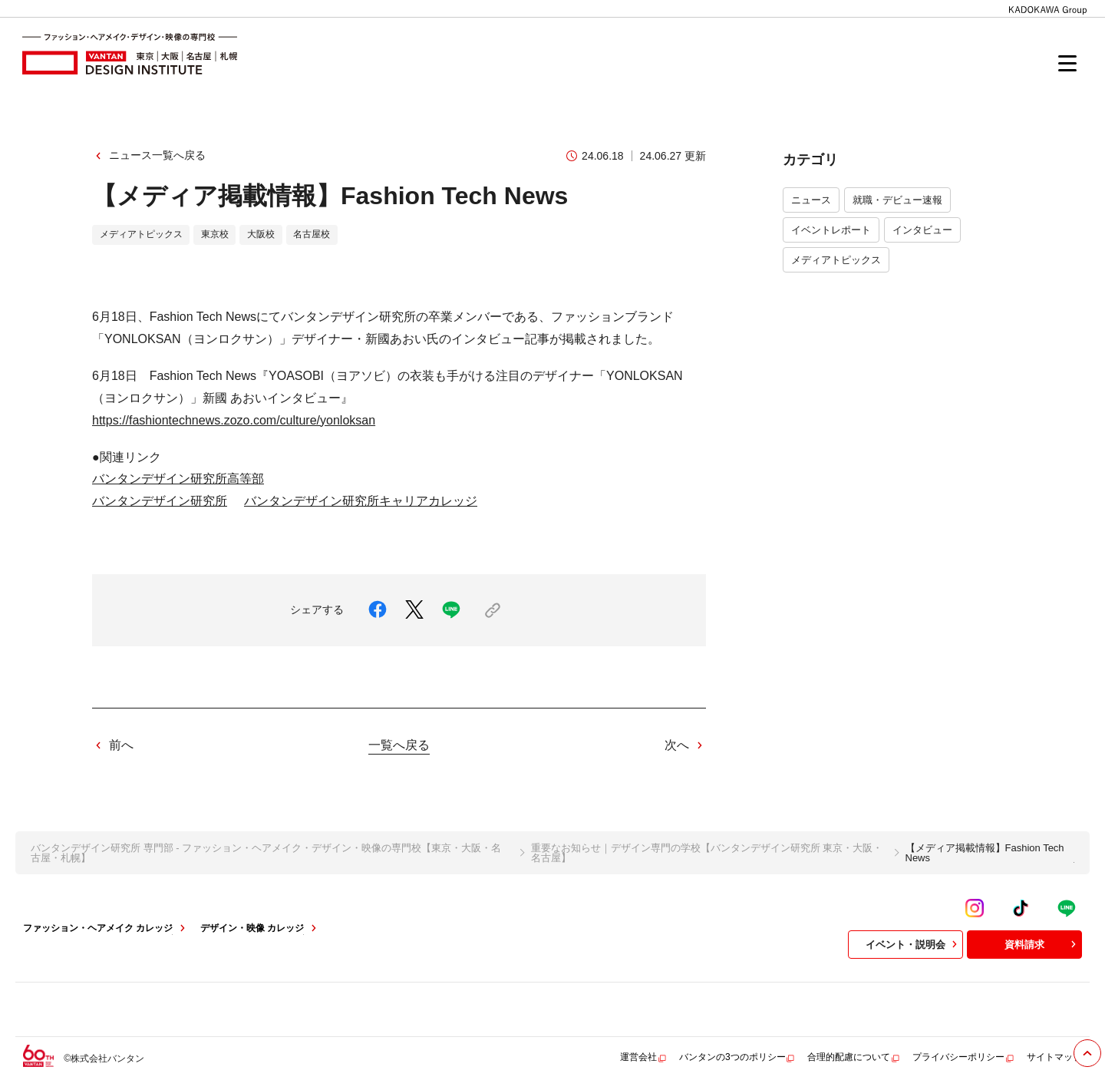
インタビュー (922, 230)
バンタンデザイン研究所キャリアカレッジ (360, 500)
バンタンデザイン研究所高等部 (178, 478)
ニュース (811, 200)
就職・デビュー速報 (897, 200)
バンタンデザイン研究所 (159, 500)
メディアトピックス (836, 260)
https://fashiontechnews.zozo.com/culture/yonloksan (233, 420)
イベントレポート (831, 230)
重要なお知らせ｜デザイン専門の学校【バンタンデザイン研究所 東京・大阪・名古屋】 (707, 853)
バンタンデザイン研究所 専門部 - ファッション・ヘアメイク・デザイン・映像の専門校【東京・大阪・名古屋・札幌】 (266, 853)
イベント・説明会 (913, 944)
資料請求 (1042, 944)
